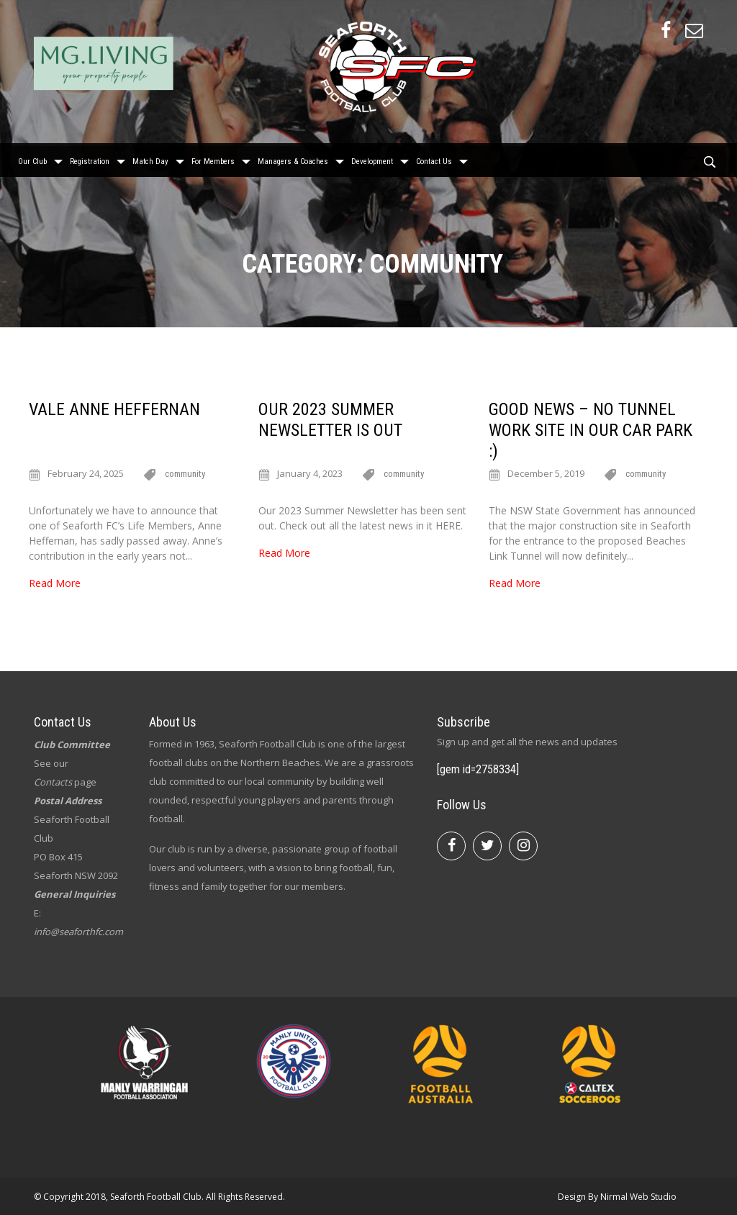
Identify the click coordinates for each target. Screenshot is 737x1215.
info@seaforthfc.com (78, 931)
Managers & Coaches (293, 158)
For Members (213, 158)
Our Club (32, 158)
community (185, 473)
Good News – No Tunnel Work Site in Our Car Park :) (590, 430)
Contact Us (434, 158)
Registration (89, 158)
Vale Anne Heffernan (114, 409)
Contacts (53, 781)
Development (372, 158)
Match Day (150, 158)
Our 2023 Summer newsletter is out (330, 419)
